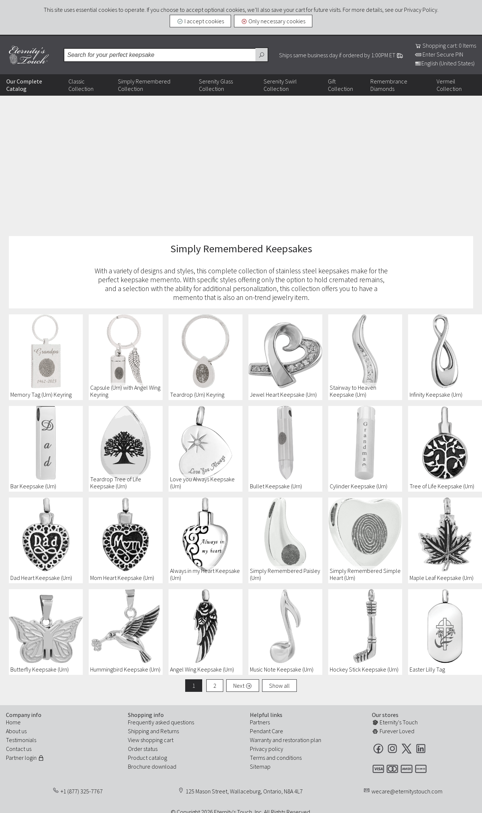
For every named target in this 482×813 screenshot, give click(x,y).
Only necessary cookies (273, 21)
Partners (260, 722)
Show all (279, 685)
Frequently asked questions (161, 722)
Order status (142, 748)
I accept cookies (200, 21)
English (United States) (445, 63)
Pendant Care (266, 731)
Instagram (392, 748)
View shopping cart (150, 740)
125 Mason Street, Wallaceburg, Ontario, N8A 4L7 (244, 791)
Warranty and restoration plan (285, 740)
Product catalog (147, 757)
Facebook (378, 748)
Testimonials (21, 740)
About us (16, 731)
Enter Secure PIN (439, 54)
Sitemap (260, 766)
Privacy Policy (420, 9)
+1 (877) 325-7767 (82, 791)
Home (13, 722)
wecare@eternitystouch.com (406, 791)
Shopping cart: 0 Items (445, 45)
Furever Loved (393, 731)
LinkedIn (420, 748)
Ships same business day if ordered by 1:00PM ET (341, 55)
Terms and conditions (276, 757)
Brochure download (152, 766)
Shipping (138, 731)
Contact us (18, 748)
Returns (169, 731)
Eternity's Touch (29, 55)
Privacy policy (266, 748)
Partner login (25, 757)
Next (242, 685)
